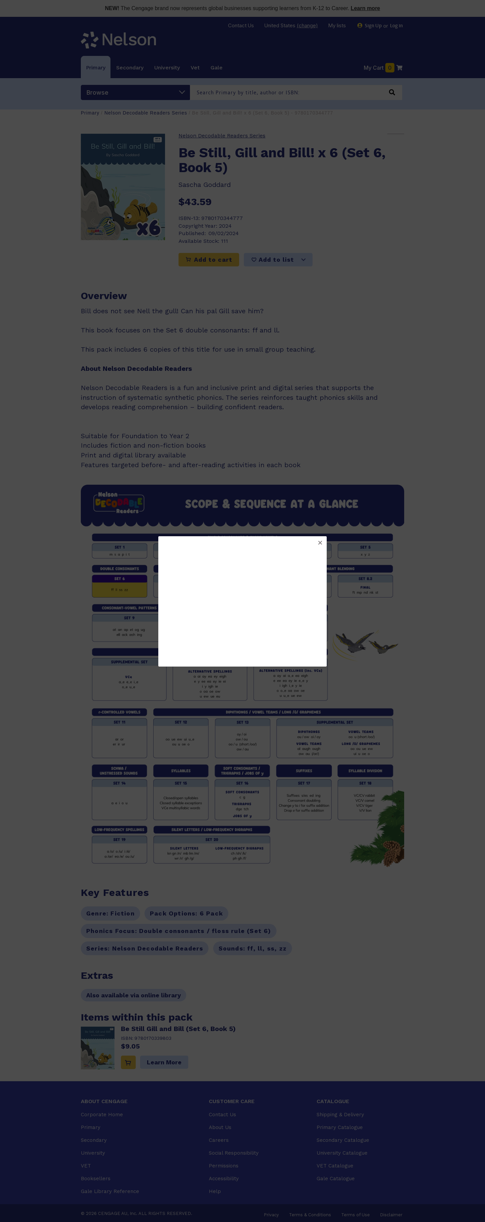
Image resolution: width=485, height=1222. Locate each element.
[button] (320, 543)
